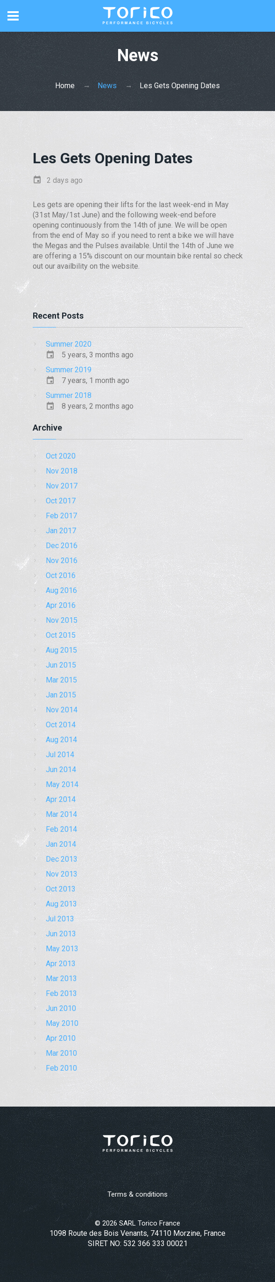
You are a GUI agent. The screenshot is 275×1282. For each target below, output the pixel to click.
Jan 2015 (61, 694)
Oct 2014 (61, 724)
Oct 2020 (61, 456)
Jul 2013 (60, 918)
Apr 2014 (61, 799)
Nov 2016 (62, 560)
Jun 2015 (61, 665)
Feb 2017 (61, 515)
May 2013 (62, 948)
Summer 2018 (69, 395)
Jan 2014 (61, 844)
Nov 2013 (62, 874)
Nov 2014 (62, 709)
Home (65, 85)
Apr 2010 (61, 1038)
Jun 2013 (61, 933)
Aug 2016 (61, 590)
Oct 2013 (61, 889)
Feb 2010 (61, 1068)
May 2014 (62, 784)
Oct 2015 (61, 635)
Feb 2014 (61, 829)
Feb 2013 (61, 993)
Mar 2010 (61, 1053)
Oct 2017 (61, 500)
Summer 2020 (69, 344)
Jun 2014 (61, 769)
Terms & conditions (137, 1194)
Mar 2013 (61, 978)
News (107, 85)
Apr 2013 (61, 963)
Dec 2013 (62, 859)
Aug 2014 (61, 739)
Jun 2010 (61, 1008)
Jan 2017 (61, 530)
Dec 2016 (62, 545)
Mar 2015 (61, 680)
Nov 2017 (62, 485)
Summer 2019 (69, 369)
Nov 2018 (62, 471)
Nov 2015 (62, 620)
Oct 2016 (61, 575)
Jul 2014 (60, 754)
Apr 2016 (61, 605)
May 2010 (62, 1023)
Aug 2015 (61, 650)
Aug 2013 (61, 903)
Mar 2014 (61, 814)
